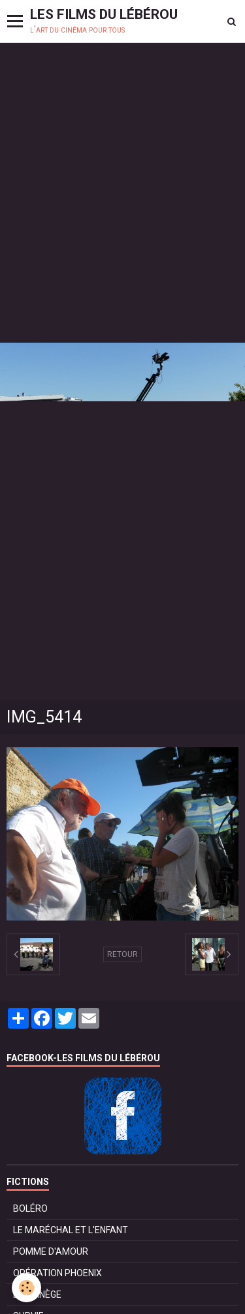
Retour (122, 954)
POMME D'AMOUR (50, 1251)
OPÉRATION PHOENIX (57, 1273)
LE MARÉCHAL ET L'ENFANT (70, 1230)
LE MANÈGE (37, 1294)
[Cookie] (26, 1287)
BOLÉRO (30, 1208)
